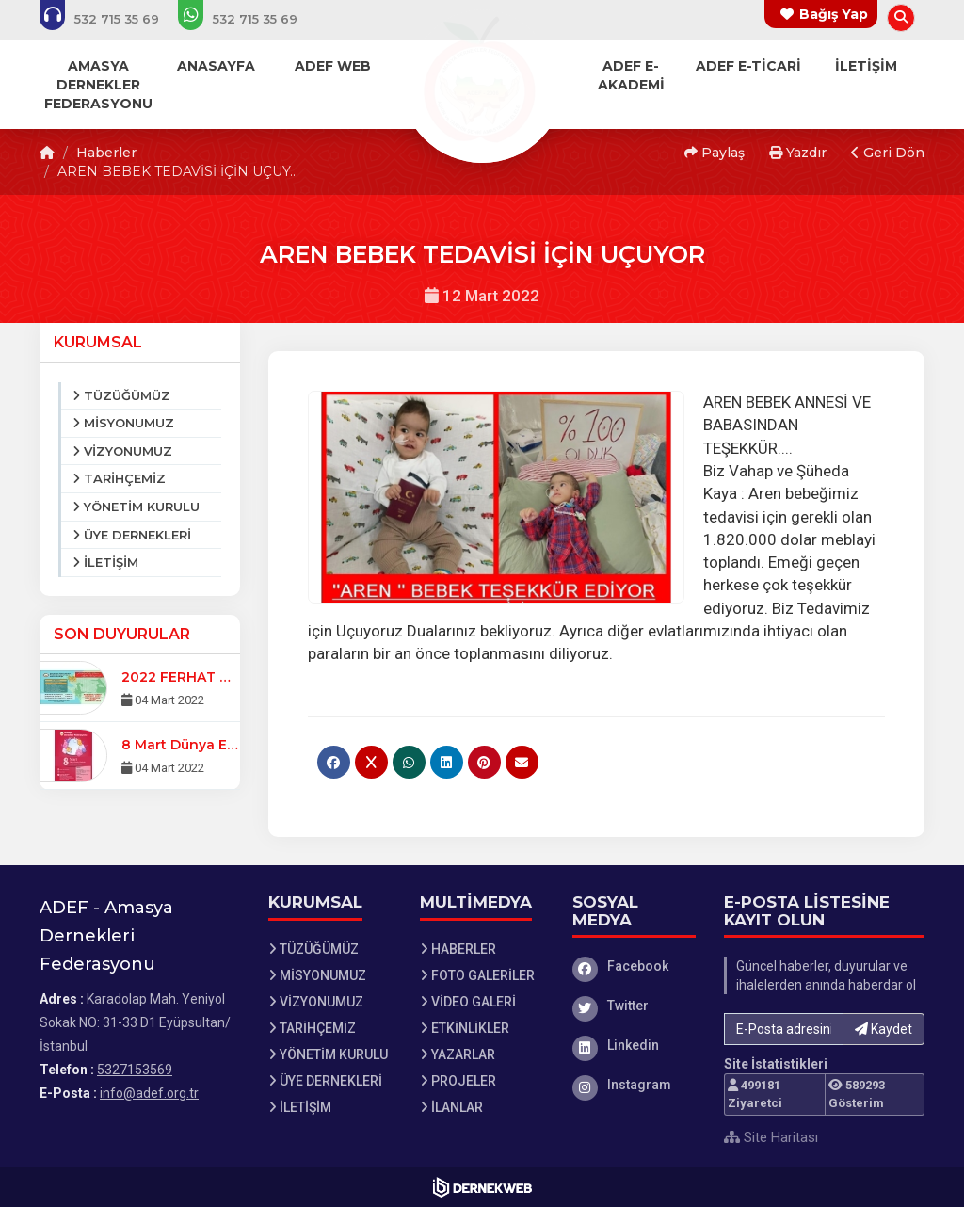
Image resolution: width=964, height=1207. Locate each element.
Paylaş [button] (714, 152)
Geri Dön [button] (887, 152)
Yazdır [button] (798, 152)
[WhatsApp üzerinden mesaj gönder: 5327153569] (250, 18)
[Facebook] (634, 966)
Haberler (106, 152)
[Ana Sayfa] (482, 79)
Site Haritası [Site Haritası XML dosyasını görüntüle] (771, 1137)
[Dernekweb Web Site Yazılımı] (482, 1187)
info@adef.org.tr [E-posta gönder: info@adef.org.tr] (149, 1093)
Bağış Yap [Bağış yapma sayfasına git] (833, 14)
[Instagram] (634, 1084)
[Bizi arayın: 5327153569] (112, 18)
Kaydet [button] (883, 1029)
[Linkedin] (634, 1045)
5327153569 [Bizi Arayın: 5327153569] (134, 1069)
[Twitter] (634, 1005)
